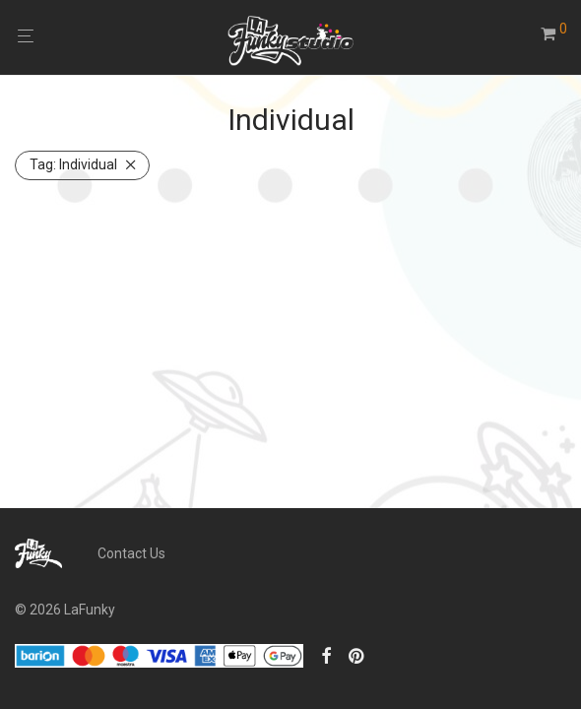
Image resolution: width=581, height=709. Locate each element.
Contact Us (131, 553)
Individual (73, 164)
